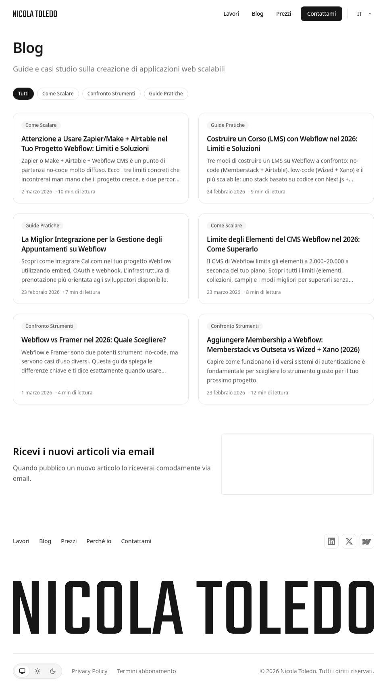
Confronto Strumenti (111, 90)
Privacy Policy (89, 671)
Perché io (99, 541)
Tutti (23, 90)
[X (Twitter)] (349, 541)
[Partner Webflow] (367, 541)
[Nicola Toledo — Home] (35, 14)
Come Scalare (58, 90)
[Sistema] (22, 671)
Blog (257, 13)
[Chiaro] (37, 671)
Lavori (231, 13)
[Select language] (364, 13)
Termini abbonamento (146, 671)
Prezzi (283, 13)
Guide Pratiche (166, 90)
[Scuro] (53, 671)
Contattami (321, 13)
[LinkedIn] (331, 541)
